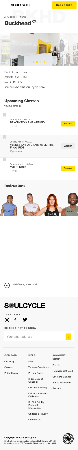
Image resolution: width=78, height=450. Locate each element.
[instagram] (7, 320)
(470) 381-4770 (14, 82)
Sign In (56, 365)
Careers (8, 367)
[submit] (68, 337)
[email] (39, 336)
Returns (57, 388)
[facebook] (16, 320)
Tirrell (13, 126)
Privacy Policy (35, 373)
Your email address (19, 336)
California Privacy (37, 387)
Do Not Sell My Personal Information (36, 405)
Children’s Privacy (38, 414)
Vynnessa (16, 151)
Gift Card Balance (62, 376)
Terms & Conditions (38, 367)
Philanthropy (11, 373)
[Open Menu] (5, 5)
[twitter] (25, 320)
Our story (9, 361)
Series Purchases (62, 382)
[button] (34, 22)
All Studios (9, 17)
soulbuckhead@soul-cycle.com (24, 87)
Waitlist (68, 146)
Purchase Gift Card (63, 371)
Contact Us (34, 419)
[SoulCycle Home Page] (21, 5)
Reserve (68, 124)
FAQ (30, 361)
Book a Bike (64, 4)
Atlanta (22, 17)
